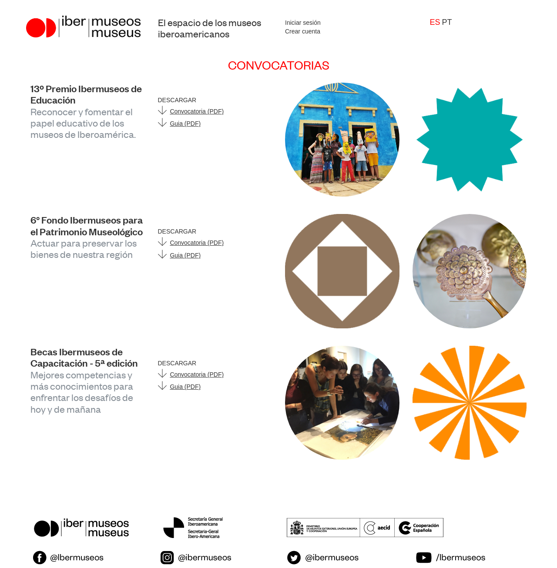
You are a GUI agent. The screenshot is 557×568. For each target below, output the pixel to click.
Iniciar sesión (303, 22)
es (435, 22)
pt (447, 22)
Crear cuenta (302, 31)
